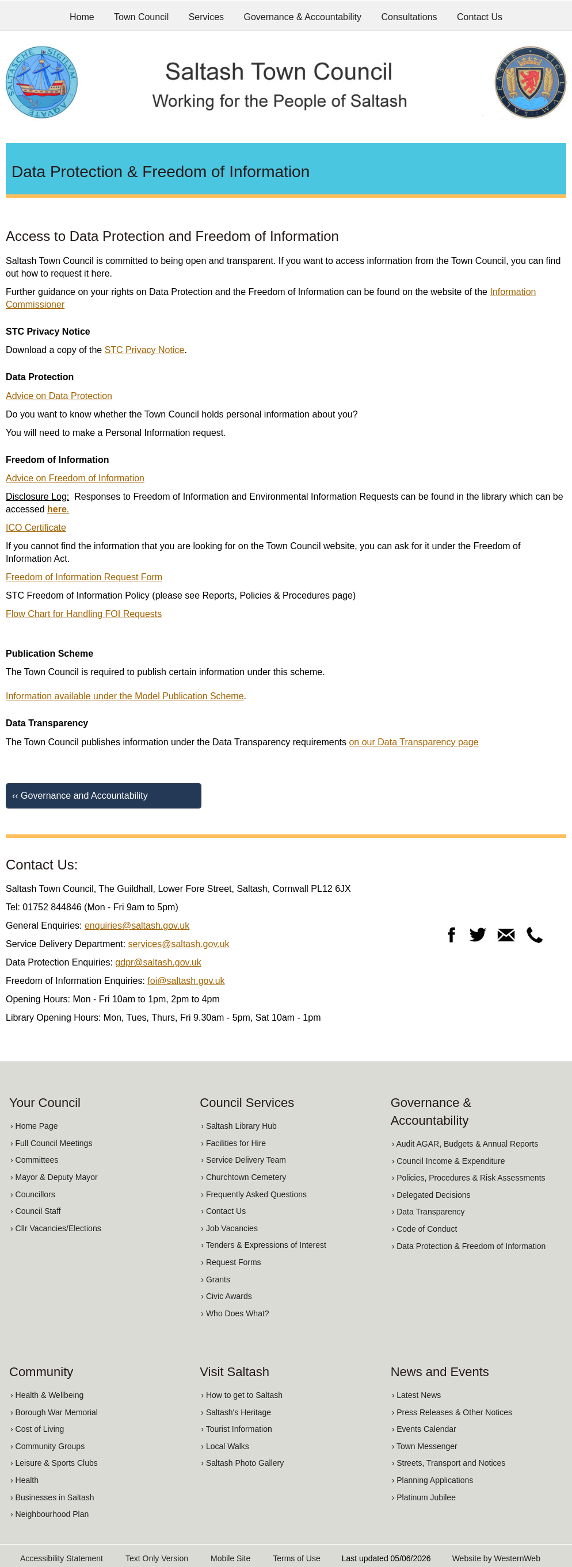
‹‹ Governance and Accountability (80, 795)
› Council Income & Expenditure (448, 1161)
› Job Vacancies (229, 1228)
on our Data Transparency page (413, 742)
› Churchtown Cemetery (243, 1177)
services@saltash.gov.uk (179, 944)
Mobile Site (230, 1558)
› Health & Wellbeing (46, 1395)
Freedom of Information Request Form (84, 577)
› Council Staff (35, 1211)
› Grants (215, 1279)
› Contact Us (223, 1211)
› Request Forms (231, 1262)
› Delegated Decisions (431, 1195)
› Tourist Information (236, 1429)
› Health (24, 1480)
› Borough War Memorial (54, 1412)
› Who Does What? (235, 1313)
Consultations (409, 17)
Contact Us (479, 17)
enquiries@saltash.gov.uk (137, 925)
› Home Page (34, 1126)
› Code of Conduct (424, 1228)
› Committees (34, 1159)
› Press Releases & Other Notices (452, 1412)
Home (82, 17)
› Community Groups (47, 1446)
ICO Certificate (36, 527)
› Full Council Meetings (51, 1143)
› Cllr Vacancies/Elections (55, 1228)
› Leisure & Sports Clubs (54, 1463)
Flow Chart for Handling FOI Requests (84, 614)
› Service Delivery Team (243, 1159)
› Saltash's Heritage (236, 1412)
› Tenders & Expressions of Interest (263, 1245)
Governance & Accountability (303, 17)
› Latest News (416, 1395)
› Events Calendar (424, 1429)
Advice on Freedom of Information (75, 478)
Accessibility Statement (61, 1558)
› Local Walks (225, 1446)
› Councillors (32, 1194)
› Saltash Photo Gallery (242, 1463)
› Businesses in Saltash (52, 1497)
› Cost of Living (37, 1429)
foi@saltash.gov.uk (185, 981)
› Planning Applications (433, 1480)
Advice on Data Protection (59, 396)
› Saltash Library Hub (239, 1126)
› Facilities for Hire (233, 1143)
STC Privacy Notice (145, 350)
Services (206, 17)
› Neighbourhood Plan (49, 1514)
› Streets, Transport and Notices (449, 1463)
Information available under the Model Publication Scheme (125, 696)
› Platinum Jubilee (424, 1497)
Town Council (141, 17)
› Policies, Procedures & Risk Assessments (469, 1177)
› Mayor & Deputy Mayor (54, 1177)
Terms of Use (296, 1558)
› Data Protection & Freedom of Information (469, 1246)
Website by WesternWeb (496, 1558)
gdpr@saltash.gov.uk (158, 962)
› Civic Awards (226, 1296)
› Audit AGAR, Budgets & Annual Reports (465, 1143)
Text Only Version (156, 1558)
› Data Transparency (428, 1211)
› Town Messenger (424, 1446)
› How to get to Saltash (242, 1395)
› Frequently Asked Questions (254, 1194)
